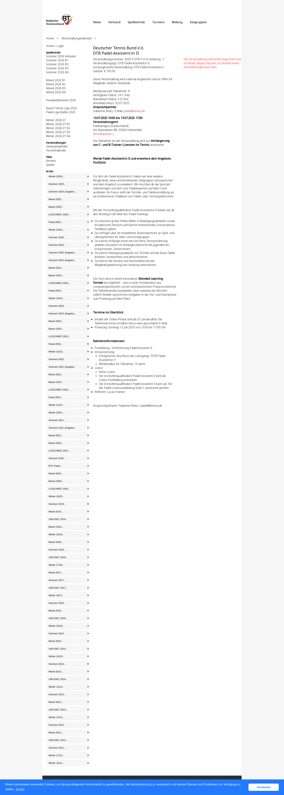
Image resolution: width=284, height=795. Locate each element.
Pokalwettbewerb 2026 (61, 100)
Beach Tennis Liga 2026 (61, 108)
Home (50, 38)
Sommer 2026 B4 (57, 72)
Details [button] (20, 789)
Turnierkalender (56, 150)
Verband (114, 22)
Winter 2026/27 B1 (58, 124)
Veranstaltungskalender (76, 38)
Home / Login (55, 46)
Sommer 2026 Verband (61, 56)
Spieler (50, 165)
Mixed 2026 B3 (56, 88)
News (97, 22)
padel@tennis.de (134, 111)
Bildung (177, 22)
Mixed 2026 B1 (56, 80)
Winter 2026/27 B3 (58, 132)
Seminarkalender (57, 146)
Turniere (158, 22)
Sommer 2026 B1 (57, 60)
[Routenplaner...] (103, 134)
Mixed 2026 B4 (56, 92)
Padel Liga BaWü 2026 (60, 112)
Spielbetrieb (136, 22)
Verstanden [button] (264, 787)
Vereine (51, 161)
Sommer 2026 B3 (57, 68)
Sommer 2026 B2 (57, 64)
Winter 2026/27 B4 (58, 136)
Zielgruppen (198, 22)
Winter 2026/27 (56, 120)
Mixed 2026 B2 (56, 84)
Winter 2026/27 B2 (58, 128)
